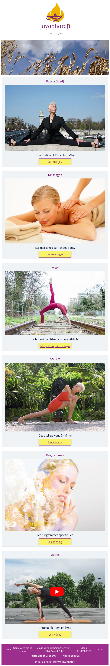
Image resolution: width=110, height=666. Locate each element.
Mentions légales (72, 655)
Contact (99, 649)
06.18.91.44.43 (84, 650)
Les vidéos (55, 634)
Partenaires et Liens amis (43, 655)
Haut (8, 649)
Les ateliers (55, 442)
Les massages (55, 254)
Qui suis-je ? (55, 162)
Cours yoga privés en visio (22, 649)
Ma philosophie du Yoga (55, 346)
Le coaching (55, 542)
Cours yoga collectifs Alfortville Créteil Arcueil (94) (53, 649)
